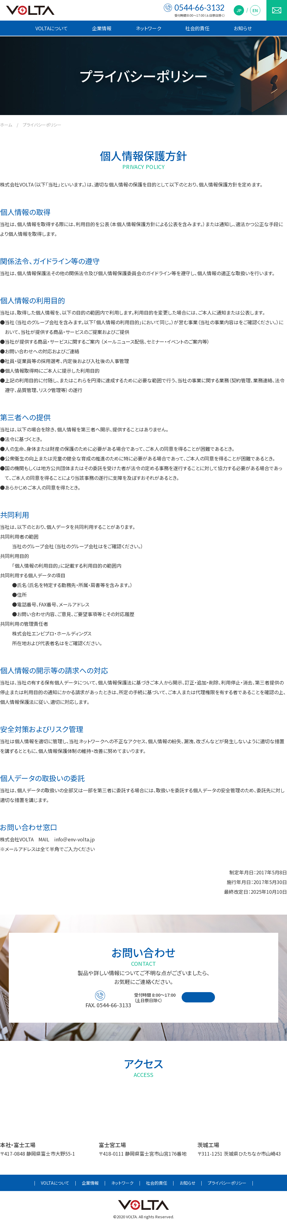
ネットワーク (148, 28)
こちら (245, 322)
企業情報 (101, 28)
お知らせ (243, 28)
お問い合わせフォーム (218, 999)
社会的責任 (197, 28)
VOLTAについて (51, 28)
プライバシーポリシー (227, 1186)
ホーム (6, 125)
